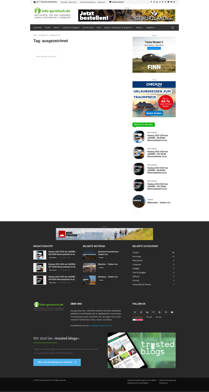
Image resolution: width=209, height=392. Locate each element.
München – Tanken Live (108, 264)
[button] (172, 27)
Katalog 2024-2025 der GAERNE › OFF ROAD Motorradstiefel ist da (157, 186)
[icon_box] (116, 2)
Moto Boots (152, 132)
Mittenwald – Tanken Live (158, 202)
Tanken (150, 199)
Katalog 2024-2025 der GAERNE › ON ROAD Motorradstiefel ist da (157, 170)
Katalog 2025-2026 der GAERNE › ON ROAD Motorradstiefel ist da (157, 138)
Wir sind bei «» (56, 338)
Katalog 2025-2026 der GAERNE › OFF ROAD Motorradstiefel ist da (157, 154)
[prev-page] (134, 213)
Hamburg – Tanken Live (108, 277)
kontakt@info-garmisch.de (100, 325)
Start (35, 35)
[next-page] (138, 213)
